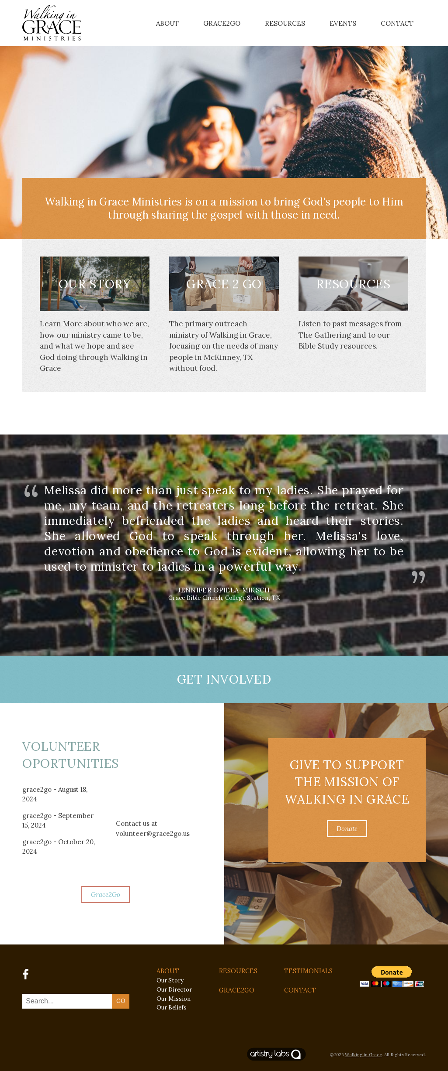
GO (120, 1001)
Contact (397, 23)
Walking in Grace (363, 1054)
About (167, 23)
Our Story (95, 284)
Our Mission (173, 999)
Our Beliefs (171, 1007)
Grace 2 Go (224, 284)
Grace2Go (221, 23)
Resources (285, 23)
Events (343, 23)
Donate (347, 829)
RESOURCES (238, 971)
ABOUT (167, 971)
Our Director (174, 989)
